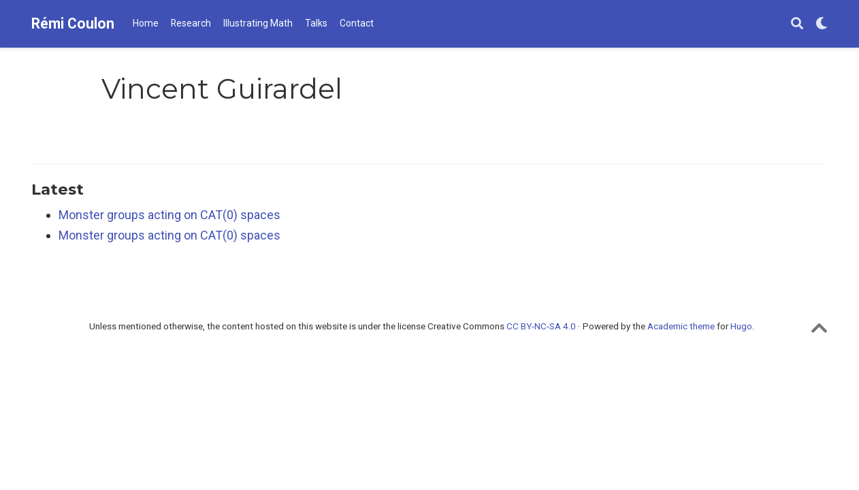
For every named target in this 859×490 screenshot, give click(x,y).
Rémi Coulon (72, 23)
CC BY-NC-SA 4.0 (541, 326)
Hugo (741, 326)
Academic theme (681, 326)
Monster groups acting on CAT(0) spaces (169, 215)
